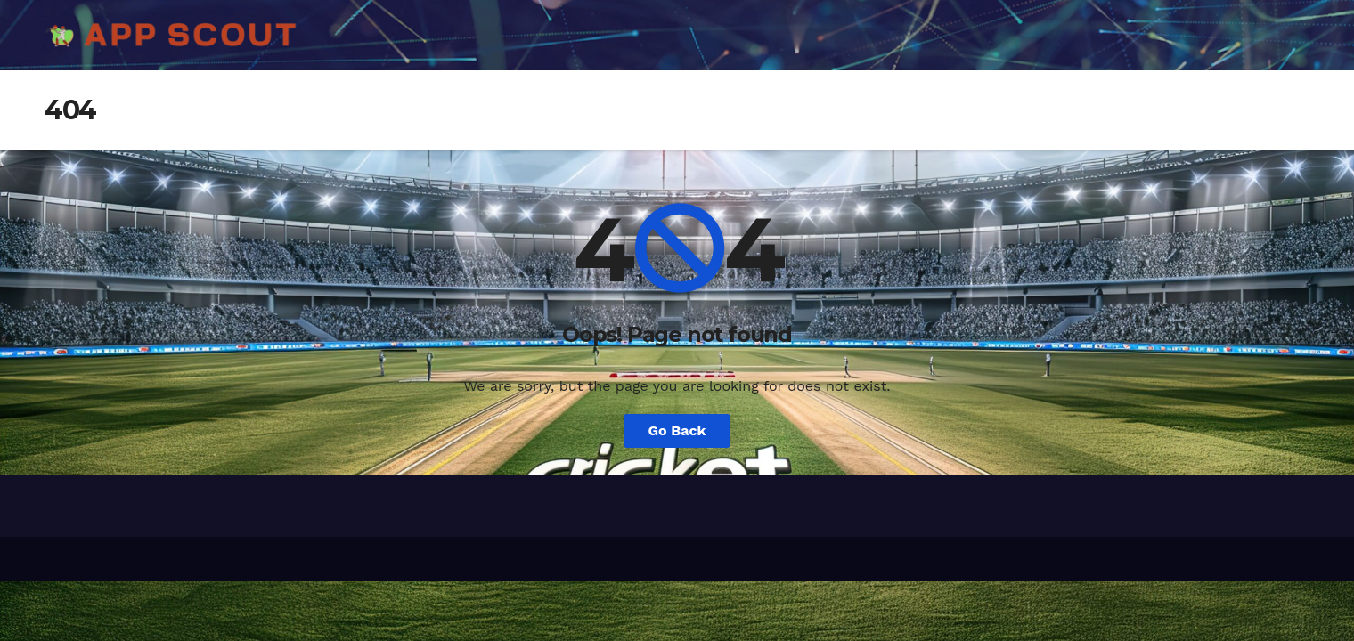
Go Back (677, 430)
